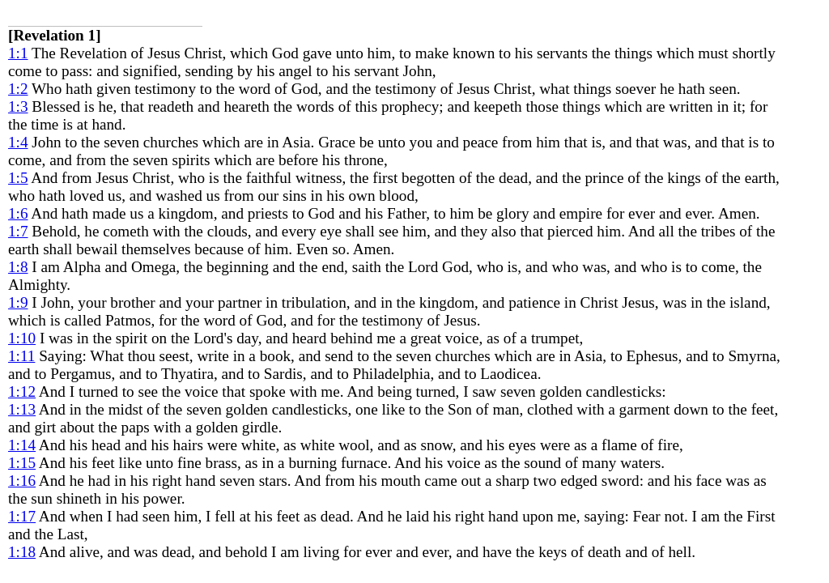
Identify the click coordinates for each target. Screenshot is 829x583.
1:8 (18, 266)
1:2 (18, 88)
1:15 (22, 462)
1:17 (22, 516)
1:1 (18, 53)
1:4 (18, 142)
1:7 (18, 231)
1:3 (18, 106)
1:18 (22, 551)
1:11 (21, 355)
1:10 (22, 338)
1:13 (22, 409)
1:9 (18, 302)
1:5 (18, 177)
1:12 (22, 391)
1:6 (18, 213)
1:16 (22, 480)
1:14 (22, 444)
